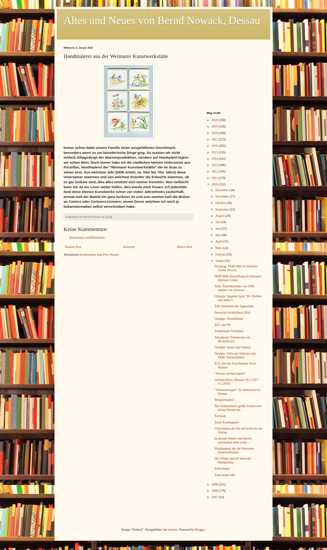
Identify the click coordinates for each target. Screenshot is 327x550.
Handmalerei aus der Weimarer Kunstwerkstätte (234, 450)
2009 (215, 484)
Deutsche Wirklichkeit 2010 (232, 312)
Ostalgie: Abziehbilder (229, 318)
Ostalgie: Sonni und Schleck (233, 347)
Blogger (200, 529)
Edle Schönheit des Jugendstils (234, 306)
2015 (215, 152)
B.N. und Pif (223, 325)
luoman (172, 529)
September (222, 209)
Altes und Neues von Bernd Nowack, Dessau (162, 20)
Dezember (222, 190)
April (219, 241)
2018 (215, 133)
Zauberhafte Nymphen (229, 331)
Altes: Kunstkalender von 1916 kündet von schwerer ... (234, 288)
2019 (215, 126)
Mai (218, 235)
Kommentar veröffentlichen (87, 237)
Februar (220, 254)
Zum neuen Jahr (225, 475)
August (220, 216)
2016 (215, 146)
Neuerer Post (73, 247)
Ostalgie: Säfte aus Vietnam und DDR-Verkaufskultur (235, 355)
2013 (215, 165)
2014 (215, 158)
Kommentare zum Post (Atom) (99, 254)
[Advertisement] (235, 74)
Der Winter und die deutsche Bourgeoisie (233, 460)
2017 (215, 139)
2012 (215, 171)
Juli (218, 222)
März (219, 248)
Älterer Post (184, 247)
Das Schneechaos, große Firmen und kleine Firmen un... (238, 408)
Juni (218, 228)
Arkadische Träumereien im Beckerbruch (232, 339)
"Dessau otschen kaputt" (230, 373)
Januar (219, 260)
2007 (215, 497)
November (222, 196)
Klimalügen (222, 468)
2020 (215, 120)
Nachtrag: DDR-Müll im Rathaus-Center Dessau (236, 268)
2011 (215, 178)
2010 (215, 184)
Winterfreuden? (224, 400)
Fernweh (220, 416)
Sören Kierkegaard (226, 422)
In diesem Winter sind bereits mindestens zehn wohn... (233, 440)
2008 (215, 490)
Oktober (220, 203)
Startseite (129, 247)
